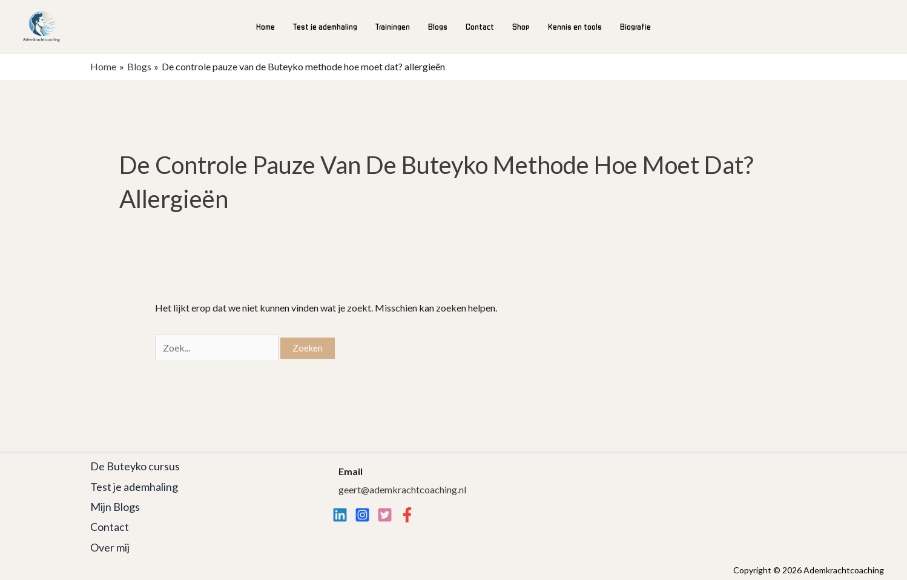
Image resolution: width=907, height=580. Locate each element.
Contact (480, 26)
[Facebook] (407, 514)
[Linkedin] (340, 514)
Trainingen (392, 26)
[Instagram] (362, 514)
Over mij (110, 547)
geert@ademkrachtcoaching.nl (402, 489)
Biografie (635, 26)
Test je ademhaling (325, 26)
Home (265, 26)
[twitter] (384, 514)
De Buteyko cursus (135, 466)
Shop (521, 26)
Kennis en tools (575, 26)
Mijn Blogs (115, 506)
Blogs (437, 26)
